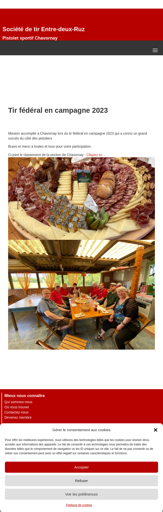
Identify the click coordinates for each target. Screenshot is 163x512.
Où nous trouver (16, 407)
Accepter (81, 467)
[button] (155, 429)
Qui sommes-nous (18, 402)
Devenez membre (18, 417)
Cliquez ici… (95, 155)
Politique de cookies (79, 505)
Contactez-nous (16, 412)
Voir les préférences (81, 494)
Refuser (81, 481)
